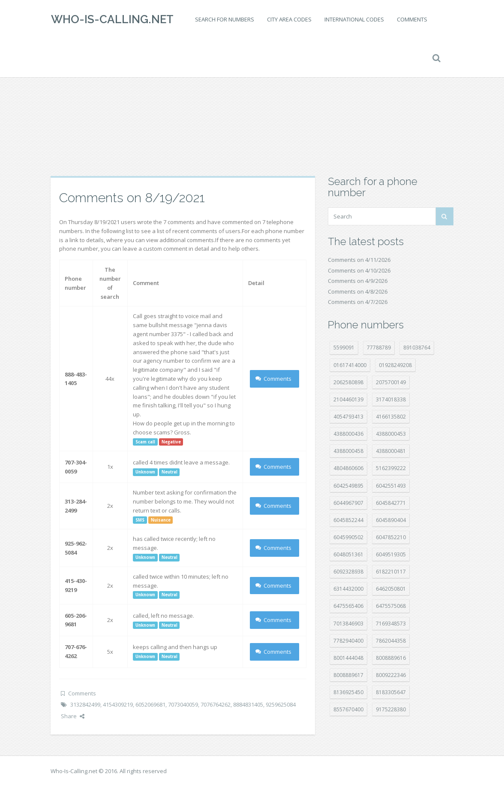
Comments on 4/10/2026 (359, 270)
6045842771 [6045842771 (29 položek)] (391, 503)
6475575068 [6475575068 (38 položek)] (391, 606)
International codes (354, 19)
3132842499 (85, 704)
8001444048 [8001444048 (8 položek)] (348, 658)
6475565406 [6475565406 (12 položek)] (348, 606)
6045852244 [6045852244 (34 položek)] (348, 520)
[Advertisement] (252, 107)
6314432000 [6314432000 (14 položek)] (348, 588)
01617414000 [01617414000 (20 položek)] (349, 365)
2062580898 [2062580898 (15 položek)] (348, 382)
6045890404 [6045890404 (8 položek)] (391, 520)
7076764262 (216, 704)
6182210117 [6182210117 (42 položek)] (391, 571)
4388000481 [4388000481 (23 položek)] (391, 451)
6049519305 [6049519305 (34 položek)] (391, 554)
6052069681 (150, 704)
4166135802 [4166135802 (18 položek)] (391, 416)
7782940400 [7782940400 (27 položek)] (348, 640)
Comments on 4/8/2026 (357, 291)
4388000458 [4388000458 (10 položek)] (348, 451)
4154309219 (118, 704)
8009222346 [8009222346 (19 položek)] (391, 675)
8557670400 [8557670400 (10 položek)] (348, 709)
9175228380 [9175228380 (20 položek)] (391, 709)
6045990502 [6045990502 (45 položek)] (348, 537)
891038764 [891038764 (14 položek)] (416, 347)
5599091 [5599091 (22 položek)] (343, 347)
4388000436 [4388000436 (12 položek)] (348, 433)
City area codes (289, 19)
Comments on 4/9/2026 (357, 281)
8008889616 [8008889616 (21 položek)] (391, 658)
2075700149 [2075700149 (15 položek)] (391, 382)
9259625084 (281, 704)
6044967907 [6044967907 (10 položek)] (348, 503)
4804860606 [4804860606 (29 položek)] (348, 468)
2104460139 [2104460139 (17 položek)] (348, 399)
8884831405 (248, 704)
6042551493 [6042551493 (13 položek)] (391, 485)
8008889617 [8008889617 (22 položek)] (348, 675)
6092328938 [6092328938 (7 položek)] (348, 571)
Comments (411, 19)
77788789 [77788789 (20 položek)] (379, 347)
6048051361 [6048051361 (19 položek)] (348, 554)
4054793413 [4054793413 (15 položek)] (348, 416)
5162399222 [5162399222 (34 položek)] (391, 468)
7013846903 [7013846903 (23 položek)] (348, 623)
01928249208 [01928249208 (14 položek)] (395, 365)
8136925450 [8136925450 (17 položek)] (348, 692)
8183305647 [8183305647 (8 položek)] (391, 692)
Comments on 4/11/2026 (359, 260)
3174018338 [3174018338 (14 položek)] (391, 399)
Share (72, 716)
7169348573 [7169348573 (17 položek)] (391, 623)
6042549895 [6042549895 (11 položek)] (348, 485)
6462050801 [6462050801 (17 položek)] (391, 588)
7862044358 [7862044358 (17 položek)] (391, 640)
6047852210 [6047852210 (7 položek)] (391, 537)
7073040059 (183, 704)
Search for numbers (224, 19)
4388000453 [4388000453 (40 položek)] (391, 433)
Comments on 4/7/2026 (357, 302)
